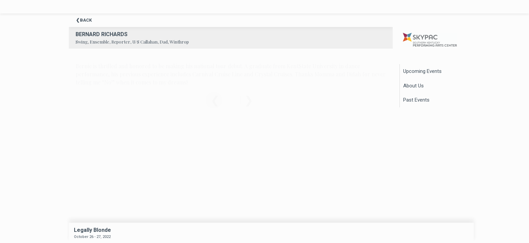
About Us (413, 86)
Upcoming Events (422, 71)
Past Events (416, 100)
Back (86, 20)
